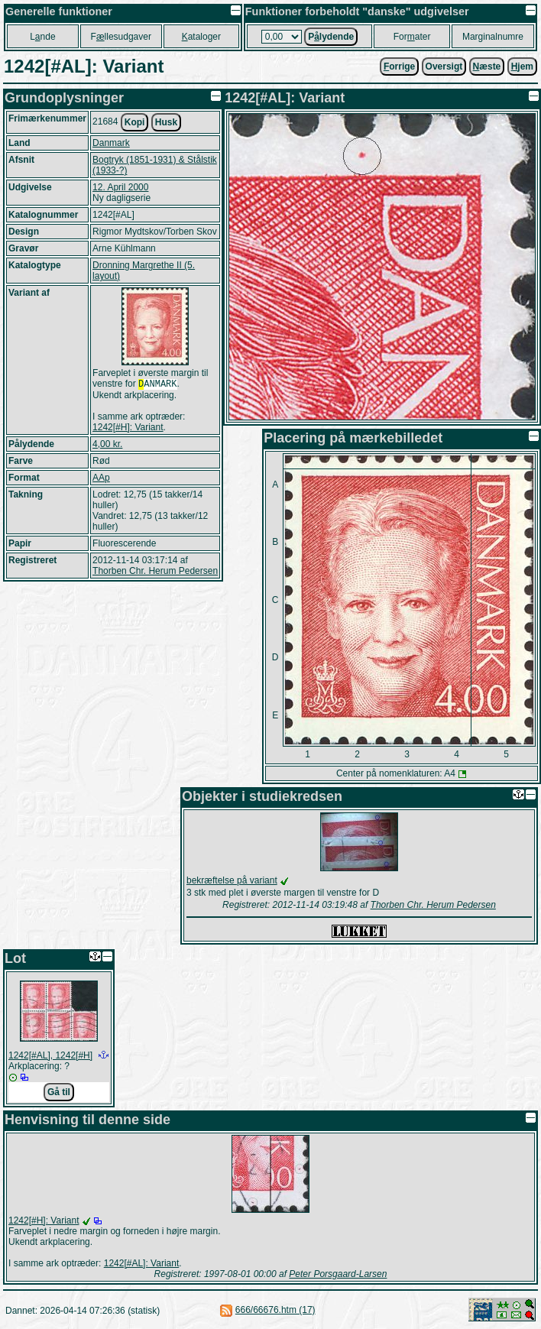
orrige (399, 66)
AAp (101, 479)
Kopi (135, 122)
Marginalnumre (492, 36)
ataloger (201, 36)
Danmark (111, 143)
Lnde (42, 36)
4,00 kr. (107, 445)
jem (522, 66)
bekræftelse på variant (231, 880)
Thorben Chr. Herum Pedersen (155, 572)
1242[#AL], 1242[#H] (50, 1055)
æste (487, 66)
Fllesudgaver (121, 36)
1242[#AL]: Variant (142, 1263)
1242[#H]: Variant (128, 428)
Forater (412, 36)
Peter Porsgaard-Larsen (338, 1274)
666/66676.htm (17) (275, 1310)
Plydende (331, 36)
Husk (166, 122)
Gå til (58, 1092)
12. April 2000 (120, 187)
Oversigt (444, 66)
